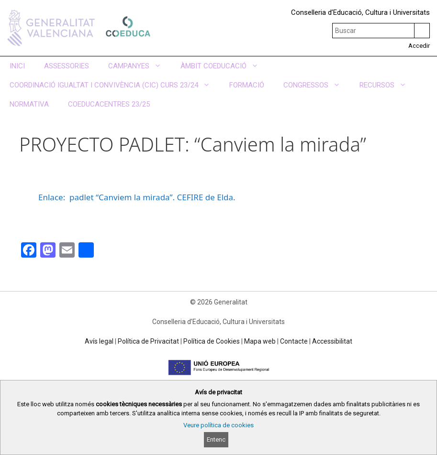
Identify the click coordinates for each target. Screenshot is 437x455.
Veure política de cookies (218, 425)
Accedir (419, 45)
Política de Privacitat (148, 341)
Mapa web (260, 341)
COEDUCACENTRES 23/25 (109, 104)
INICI (17, 66)
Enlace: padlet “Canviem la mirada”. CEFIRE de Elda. (136, 197)
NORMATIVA (29, 104)
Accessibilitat (332, 341)
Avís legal (99, 341)
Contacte (294, 341)
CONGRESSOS (316, 85)
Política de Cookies (211, 341)
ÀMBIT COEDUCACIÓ (224, 66)
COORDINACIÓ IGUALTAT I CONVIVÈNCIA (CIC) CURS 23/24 (115, 85)
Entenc (216, 439)
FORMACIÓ (246, 85)
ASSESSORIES (66, 66)
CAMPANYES (139, 66)
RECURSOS (387, 85)
